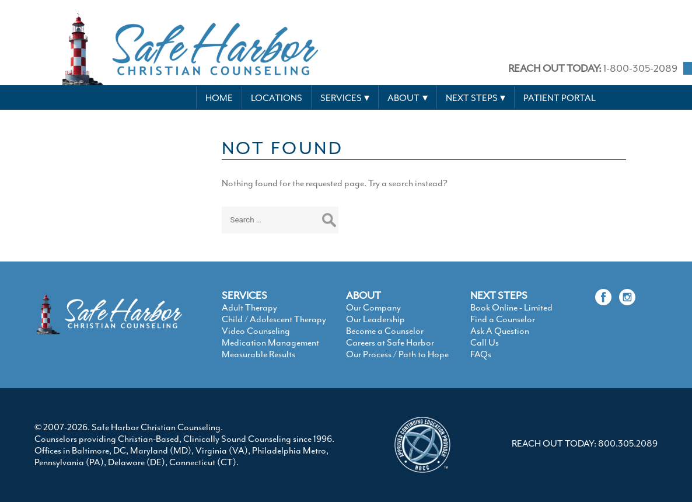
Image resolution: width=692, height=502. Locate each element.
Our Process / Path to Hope (397, 354)
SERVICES (244, 295)
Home (219, 98)
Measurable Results (258, 354)
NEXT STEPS (498, 295)
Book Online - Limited (511, 307)
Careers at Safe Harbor (390, 342)
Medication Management (270, 342)
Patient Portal (559, 98)
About (403, 98)
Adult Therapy (249, 307)
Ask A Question (499, 331)
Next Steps (472, 98)
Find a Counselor (502, 319)
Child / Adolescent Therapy (274, 319)
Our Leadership (375, 319)
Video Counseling (256, 331)
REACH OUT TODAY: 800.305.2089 (585, 443)
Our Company (373, 307)
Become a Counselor (385, 331)
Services (341, 98)
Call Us (484, 342)
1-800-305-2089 (592, 68)
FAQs (480, 354)
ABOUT (363, 295)
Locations (276, 98)
